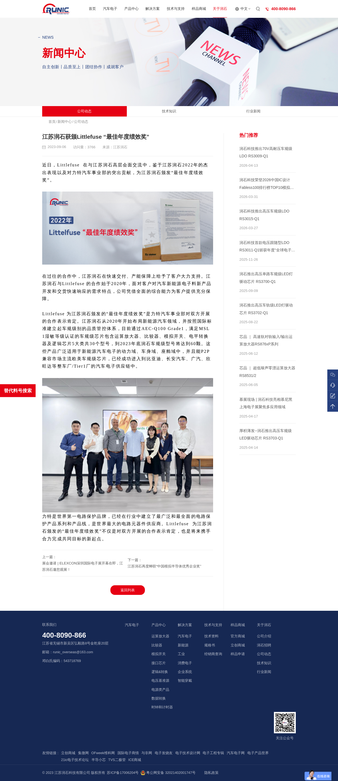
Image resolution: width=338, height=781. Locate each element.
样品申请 (238, 654)
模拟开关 (158, 654)
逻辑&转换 (159, 672)
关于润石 (220, 9)
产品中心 (131, 9)
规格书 (209, 645)
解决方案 (152, 9)
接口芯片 (158, 663)
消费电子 (185, 663)
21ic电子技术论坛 (75, 760)
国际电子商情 (128, 753)
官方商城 (238, 636)
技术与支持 (176, 9)
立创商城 (238, 645)
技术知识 (169, 111)
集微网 (83, 753)
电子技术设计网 (187, 753)
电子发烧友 (164, 753)
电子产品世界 (258, 753)
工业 (181, 654)
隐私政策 (211, 773)
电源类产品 (160, 690)
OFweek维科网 (103, 753)
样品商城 (199, 9)
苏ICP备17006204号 (123, 773)
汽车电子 (110, 9)
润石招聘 (264, 645)
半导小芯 (98, 760)
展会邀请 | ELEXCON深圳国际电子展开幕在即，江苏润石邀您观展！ (82, 566)
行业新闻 (253, 111)
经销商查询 (213, 654)
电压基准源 (160, 681)
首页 (92, 9)
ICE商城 (134, 760)
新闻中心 (65, 122)
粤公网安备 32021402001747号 (168, 772)
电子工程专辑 (213, 753)
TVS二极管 (117, 760)
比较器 (156, 645)
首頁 (52, 122)
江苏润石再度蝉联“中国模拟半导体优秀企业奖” (164, 566)
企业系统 (185, 672)
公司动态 (84, 111)
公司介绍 (264, 636)
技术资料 (211, 636)
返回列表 (128, 590)
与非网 (146, 753)
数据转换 (158, 698)
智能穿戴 (185, 681)
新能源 (183, 645)
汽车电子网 (236, 753)
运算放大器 (160, 636)
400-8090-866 (64, 635)
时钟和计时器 (162, 707)
